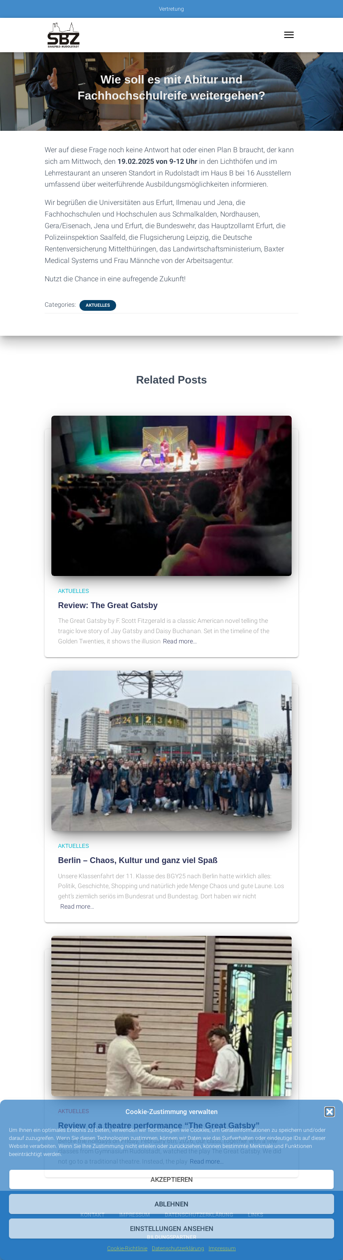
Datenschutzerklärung (178, 1248)
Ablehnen (171, 1204)
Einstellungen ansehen (171, 1229)
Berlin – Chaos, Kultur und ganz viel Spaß (138, 860)
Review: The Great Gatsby (108, 605)
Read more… (180, 641)
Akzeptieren (172, 1180)
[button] (329, 1111)
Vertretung (171, 9)
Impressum (222, 1248)
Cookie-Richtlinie (127, 1248)
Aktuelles (98, 305)
